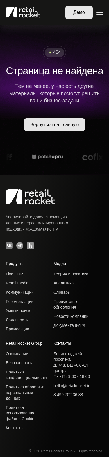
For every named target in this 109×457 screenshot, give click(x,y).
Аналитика (63, 283)
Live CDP (14, 274)
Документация (69, 325)
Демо (79, 12)
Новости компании (71, 316)
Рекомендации (19, 301)
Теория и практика (70, 274)
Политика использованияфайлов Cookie (20, 413)
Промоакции (17, 329)
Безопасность (19, 362)
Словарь (61, 292)
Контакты (14, 427)
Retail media (17, 283)
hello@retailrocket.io (71, 385)
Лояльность (17, 320)
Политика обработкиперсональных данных (25, 392)
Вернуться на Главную (54, 124)
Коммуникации (20, 292)
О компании (17, 353)
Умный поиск (18, 310)
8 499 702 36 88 (68, 394)
